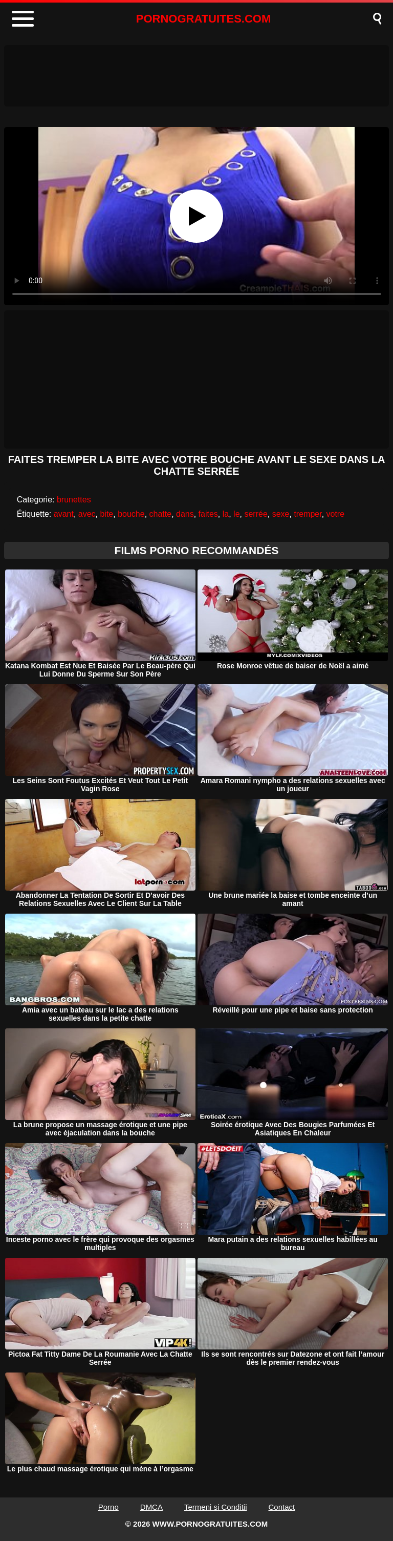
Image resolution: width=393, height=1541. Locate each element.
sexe (281, 514)
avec (87, 514)
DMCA (151, 1507)
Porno (108, 1507)
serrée (255, 514)
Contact (282, 1507)
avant (64, 514)
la (226, 514)
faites (208, 514)
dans (185, 514)
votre (335, 514)
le (236, 514)
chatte (160, 514)
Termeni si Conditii (215, 1507)
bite (106, 514)
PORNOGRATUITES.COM (203, 18)
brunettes (74, 499)
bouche (131, 514)
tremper (307, 514)
